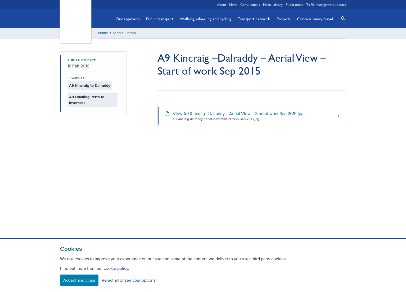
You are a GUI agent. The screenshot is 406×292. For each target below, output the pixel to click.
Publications (294, 4)
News (233, 4)
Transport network (254, 18)
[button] (341, 18)
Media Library (273, 4)
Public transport (159, 18)
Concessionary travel (315, 18)
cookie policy (116, 268)
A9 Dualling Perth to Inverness (86, 99)
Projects (284, 18)
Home (103, 33)
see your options (140, 280)
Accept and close (79, 280)
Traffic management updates (326, 4)
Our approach (128, 18)
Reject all (110, 280)
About (221, 4)
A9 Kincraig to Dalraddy (89, 86)
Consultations (250, 4)
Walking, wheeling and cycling (205, 18)
